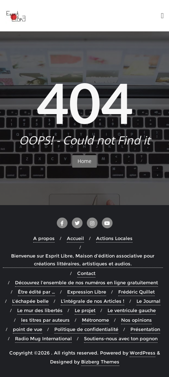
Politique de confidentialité (86, 329)
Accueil (75, 238)
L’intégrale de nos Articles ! (92, 301)
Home (84, 161)
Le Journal (148, 301)
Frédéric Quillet (136, 292)
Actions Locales (114, 238)
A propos (44, 238)
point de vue (27, 329)
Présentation (145, 329)
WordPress (142, 353)
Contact (86, 273)
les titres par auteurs (45, 320)
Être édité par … (36, 292)
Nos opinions (136, 320)
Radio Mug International (43, 338)
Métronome (95, 320)
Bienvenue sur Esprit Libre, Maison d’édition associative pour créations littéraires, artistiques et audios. (82, 259)
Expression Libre (86, 292)
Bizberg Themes (100, 362)
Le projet (85, 310)
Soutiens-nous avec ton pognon (121, 338)
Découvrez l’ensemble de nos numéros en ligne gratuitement (86, 282)
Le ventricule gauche (132, 310)
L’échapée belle (30, 301)
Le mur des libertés (40, 310)
